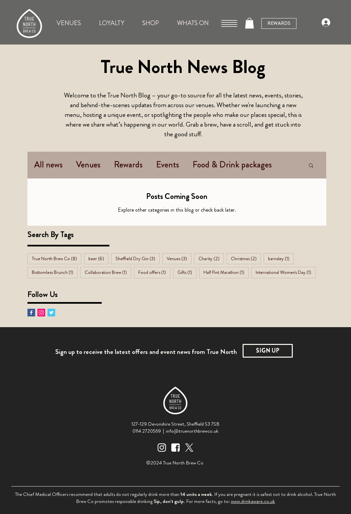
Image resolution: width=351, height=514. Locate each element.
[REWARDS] (278, 23)
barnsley (281, 258)
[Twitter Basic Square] (51, 312)
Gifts (186, 272)
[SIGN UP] (268, 351)
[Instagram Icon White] (162, 447)
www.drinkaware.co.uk (253, 501)
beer (98, 258)
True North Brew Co (56, 258)
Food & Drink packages (232, 165)
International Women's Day (286, 272)
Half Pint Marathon (226, 272)
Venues (88, 165)
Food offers (154, 272)
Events (167, 165)
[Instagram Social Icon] (41, 312)
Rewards (128, 165)
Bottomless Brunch (55, 272)
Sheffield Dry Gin (137, 258)
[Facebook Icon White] (175, 447)
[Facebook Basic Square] (31, 312)
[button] (229, 23)
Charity (211, 258)
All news (48, 165)
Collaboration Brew (108, 272)
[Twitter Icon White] (189, 447)
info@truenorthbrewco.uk (192, 431)
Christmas (246, 258)
